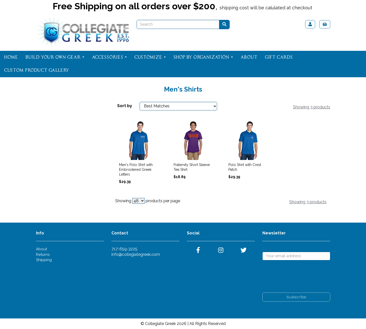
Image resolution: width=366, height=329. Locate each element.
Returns (43, 254)
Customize (150, 57)
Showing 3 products (311, 107)
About (248, 57)
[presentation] (300, 276)
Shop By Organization (203, 57)
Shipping (44, 260)
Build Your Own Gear (54, 57)
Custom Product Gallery (36, 70)
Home (11, 57)
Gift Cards (279, 57)
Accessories (109, 57)
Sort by (124, 105)
